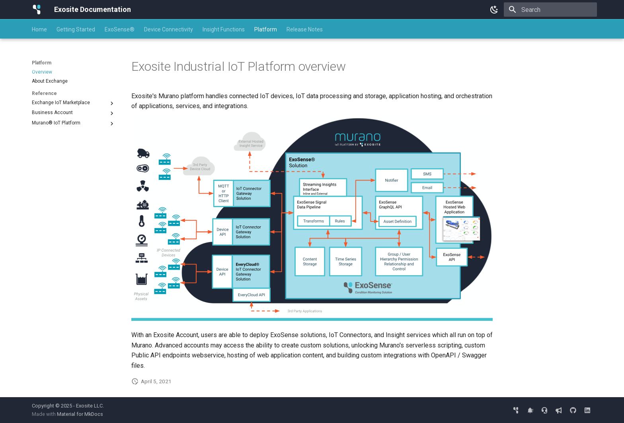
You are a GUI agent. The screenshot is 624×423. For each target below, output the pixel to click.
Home (39, 29)
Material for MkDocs (80, 414)
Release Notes (305, 29)
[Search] (550, 9)
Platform (265, 29)
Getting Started (76, 29)
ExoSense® (120, 29)
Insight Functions (224, 29)
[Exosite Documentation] (37, 9)
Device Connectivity (168, 29)
